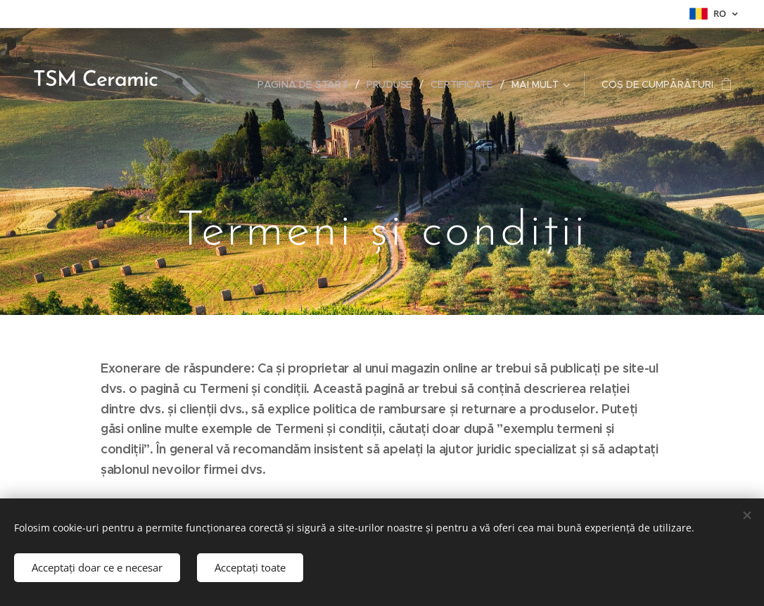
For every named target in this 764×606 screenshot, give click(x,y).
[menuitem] (307, 84)
